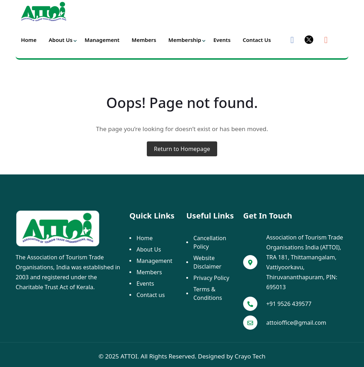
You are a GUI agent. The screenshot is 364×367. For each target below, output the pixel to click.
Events (221, 39)
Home (29, 39)
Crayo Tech (250, 356)
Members (144, 39)
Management (102, 39)
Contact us (257, 39)
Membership (184, 39)
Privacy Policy (211, 278)
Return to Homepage (182, 149)
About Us (61, 39)
